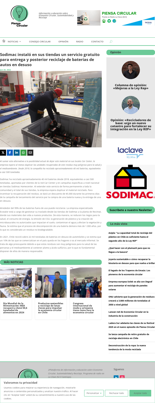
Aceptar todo (140, 393)
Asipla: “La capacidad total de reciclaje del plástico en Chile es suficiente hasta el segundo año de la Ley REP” (130, 236)
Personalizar (93, 393)
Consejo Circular (40, 41)
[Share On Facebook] (10, 153)
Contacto (97, 41)
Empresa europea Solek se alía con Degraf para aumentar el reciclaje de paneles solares (130, 285)
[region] (77, 390)
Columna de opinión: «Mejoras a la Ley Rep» (130, 86)
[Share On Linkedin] (17, 153)
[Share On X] (3, 153)
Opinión (63, 41)
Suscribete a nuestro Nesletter (131, 210)
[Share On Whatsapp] (23, 153)
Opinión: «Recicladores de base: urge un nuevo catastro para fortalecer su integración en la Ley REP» (130, 124)
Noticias (13, 41)
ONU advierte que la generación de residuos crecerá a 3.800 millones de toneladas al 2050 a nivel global (132, 300)
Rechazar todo (116, 393)
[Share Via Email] (30, 153)
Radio (79, 41)
